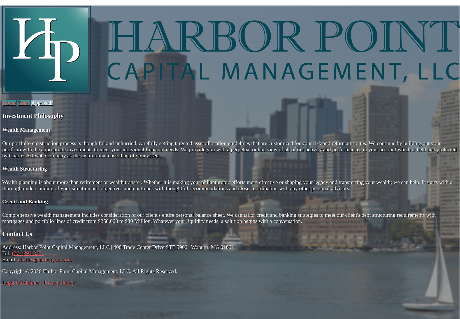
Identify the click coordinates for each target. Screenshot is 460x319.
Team (23, 103)
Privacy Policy (59, 283)
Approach (42, 103)
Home (9, 103)
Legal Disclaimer (21, 283)
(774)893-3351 (28, 253)
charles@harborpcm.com (45, 259)
